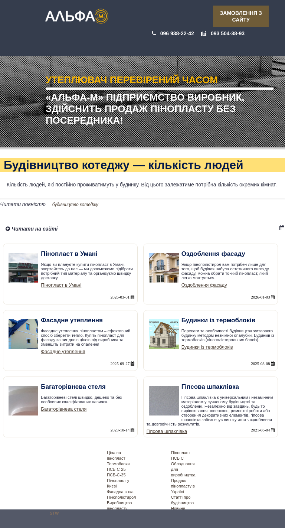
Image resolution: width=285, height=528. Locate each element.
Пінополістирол (121, 497)
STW (54, 513)
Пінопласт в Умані (61, 285)
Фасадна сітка (120, 491)
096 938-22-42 (177, 33)
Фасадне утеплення (63, 351)
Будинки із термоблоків (207, 347)
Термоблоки (118, 464)
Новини (178, 508)
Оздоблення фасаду (204, 285)
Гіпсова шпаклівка (167, 431)
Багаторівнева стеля (63, 409)
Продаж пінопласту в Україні (183, 486)
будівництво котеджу (75, 204)
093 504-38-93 (228, 33)
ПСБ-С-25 (116, 469)
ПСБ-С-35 (116, 475)
